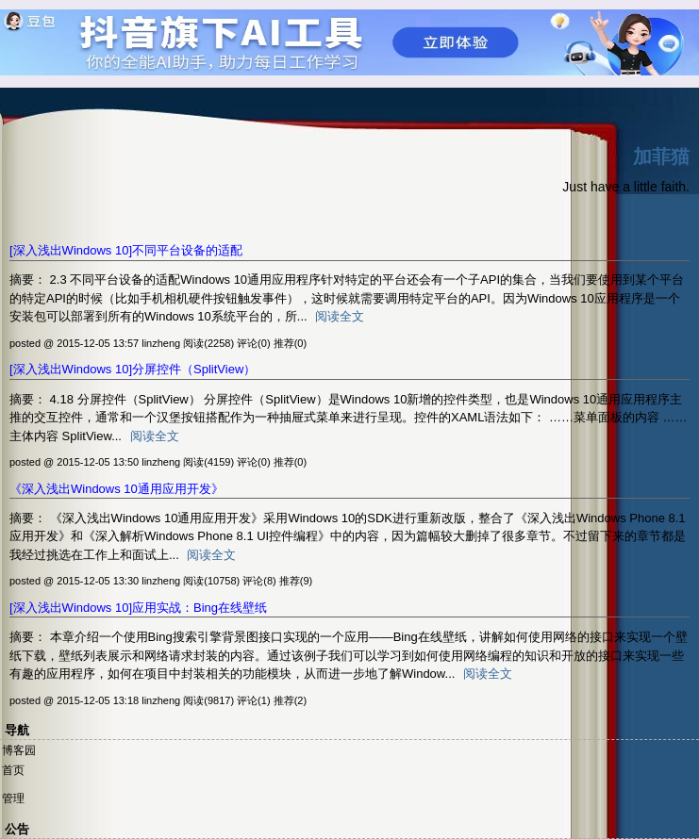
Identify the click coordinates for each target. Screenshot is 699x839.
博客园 (19, 750)
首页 (13, 770)
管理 (13, 798)
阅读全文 (339, 316)
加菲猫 (661, 156)
